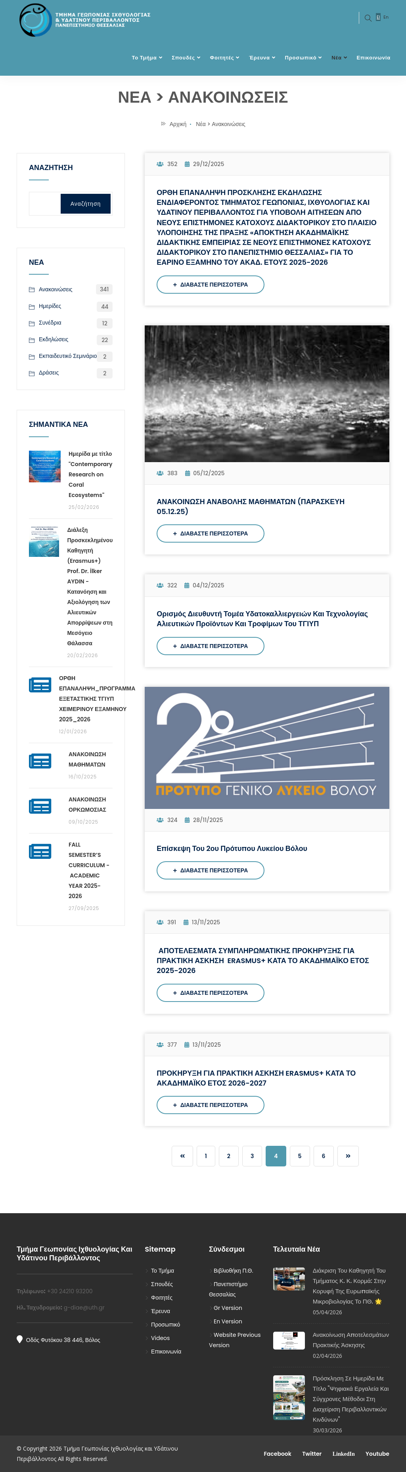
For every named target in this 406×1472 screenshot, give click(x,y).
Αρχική (173, 124)
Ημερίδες (50, 306)
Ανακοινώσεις (56, 289)
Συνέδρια (50, 323)
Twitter (311, 1454)
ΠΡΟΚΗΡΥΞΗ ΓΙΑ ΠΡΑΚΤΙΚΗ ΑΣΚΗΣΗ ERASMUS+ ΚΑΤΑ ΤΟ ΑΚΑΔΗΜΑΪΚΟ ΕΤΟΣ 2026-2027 (256, 1078)
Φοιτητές (222, 57)
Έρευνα (259, 57)
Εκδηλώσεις (53, 339)
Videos (157, 1338)
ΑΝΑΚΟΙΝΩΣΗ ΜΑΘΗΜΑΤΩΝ (87, 759)
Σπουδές (183, 57)
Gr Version (225, 1308)
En (386, 17)
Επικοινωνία (374, 57)
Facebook (276, 1454)
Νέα (336, 57)
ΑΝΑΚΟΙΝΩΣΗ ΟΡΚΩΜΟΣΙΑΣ (87, 804)
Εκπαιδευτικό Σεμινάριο (68, 356)
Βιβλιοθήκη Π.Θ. (231, 1271)
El (378, 17)
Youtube (376, 1454)
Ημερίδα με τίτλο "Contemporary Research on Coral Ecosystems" (90, 474)
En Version (225, 1321)
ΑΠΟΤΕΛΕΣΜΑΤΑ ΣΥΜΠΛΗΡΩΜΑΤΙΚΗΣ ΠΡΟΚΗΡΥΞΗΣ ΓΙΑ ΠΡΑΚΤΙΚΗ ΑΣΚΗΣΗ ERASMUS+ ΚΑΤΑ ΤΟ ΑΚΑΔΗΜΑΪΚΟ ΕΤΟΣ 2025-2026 (263, 960)
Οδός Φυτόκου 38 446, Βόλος (58, 1339)
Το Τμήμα (144, 57)
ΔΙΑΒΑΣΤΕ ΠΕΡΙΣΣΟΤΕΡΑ (210, 285)
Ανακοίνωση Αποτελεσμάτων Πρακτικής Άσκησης (351, 1340)
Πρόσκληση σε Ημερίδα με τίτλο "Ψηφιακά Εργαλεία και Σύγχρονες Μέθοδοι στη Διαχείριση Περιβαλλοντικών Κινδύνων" (351, 1399)
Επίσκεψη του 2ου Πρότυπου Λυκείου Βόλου (232, 848)
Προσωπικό (301, 57)
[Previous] (182, 1156)
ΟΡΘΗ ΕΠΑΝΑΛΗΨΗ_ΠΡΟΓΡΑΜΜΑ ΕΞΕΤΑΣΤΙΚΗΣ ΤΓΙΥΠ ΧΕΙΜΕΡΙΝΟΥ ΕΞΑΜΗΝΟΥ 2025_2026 (97, 698)
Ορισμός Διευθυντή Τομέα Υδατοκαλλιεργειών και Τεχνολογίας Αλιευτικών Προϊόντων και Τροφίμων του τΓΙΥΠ (262, 619)
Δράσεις (49, 373)
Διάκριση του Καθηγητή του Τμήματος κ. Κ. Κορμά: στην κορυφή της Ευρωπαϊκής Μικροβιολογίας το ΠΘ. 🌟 (349, 1286)
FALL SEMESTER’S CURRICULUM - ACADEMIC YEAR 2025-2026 (89, 870)
